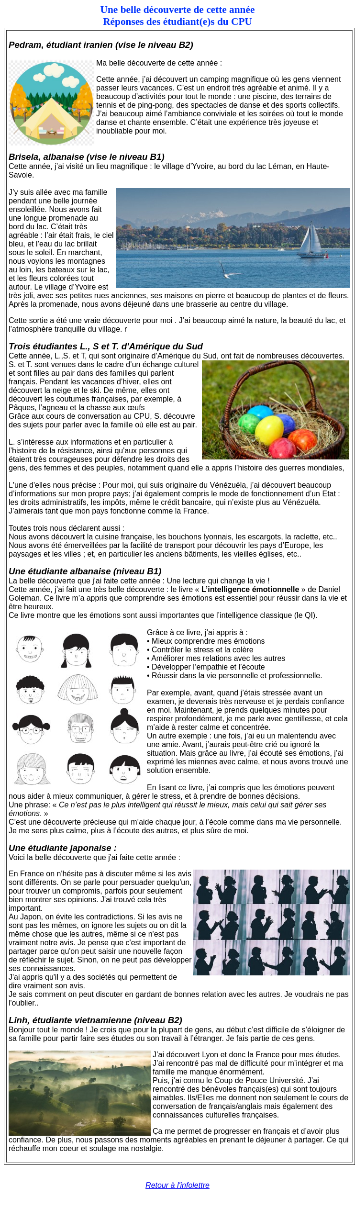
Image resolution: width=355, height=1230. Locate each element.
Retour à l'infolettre (177, 1185)
